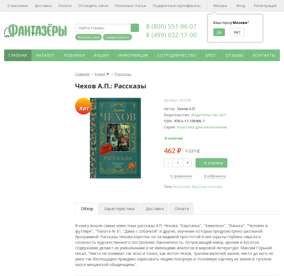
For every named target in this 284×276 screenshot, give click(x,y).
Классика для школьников (202, 127)
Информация (133, 55)
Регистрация (265, 5)
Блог (211, 55)
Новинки (74, 55)
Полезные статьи (130, 5)
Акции (101, 55)
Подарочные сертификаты (177, 5)
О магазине (17, 5)
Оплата (65, 5)
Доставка (43, 5)
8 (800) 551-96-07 (171, 26)
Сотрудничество (176, 55)
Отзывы (234, 55)
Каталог (45, 55)
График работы (117, 37)
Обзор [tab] (87, 208)
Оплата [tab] (182, 208)
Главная (17, 55)
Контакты (264, 55)
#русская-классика (207, 186)
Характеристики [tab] (119, 208)
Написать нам (88, 37)
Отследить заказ (93, 5)
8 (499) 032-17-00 (171, 35)
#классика (181, 186)
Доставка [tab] (155, 208)
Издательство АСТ (209, 114)
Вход (241, 5)
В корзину (210, 162)
